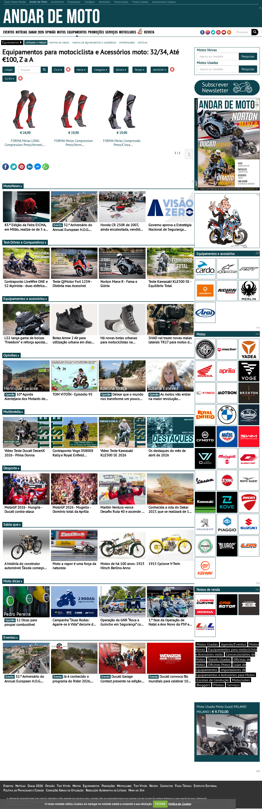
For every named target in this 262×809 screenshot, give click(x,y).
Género (121, 69)
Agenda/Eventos (233, 644)
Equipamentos (77, 32)
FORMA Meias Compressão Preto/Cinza (121, 143)
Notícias (21, 32)
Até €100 (159, 69)
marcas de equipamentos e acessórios (94, 42)
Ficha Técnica (183, 786)
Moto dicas (13, 581)
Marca (81, 69)
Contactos (166, 786)
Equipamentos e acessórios (25, 298)
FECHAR (160, 804)
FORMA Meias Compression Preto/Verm (73, 143)
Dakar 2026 (36, 32)
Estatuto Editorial (205, 786)
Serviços (111, 32)
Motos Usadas (207, 644)
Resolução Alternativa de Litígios (106, 790)
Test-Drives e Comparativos (25, 242)
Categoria (100, 69)
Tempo (139, 69)
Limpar (8, 69)
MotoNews (12, 186)
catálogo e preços (35, 42)
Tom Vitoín (63, 786)
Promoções (96, 32)
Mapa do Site (136, 790)
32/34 (9, 78)
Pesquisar (248, 56)
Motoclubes (127, 32)
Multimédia (13, 411)
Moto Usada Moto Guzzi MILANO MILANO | (227, 729)
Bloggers (203, 685)
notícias (142, 42)
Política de (179, 804)
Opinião (50, 32)
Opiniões (11, 355)
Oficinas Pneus (219, 664)
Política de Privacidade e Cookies (23, 790)
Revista (149, 32)
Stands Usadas (219, 659)
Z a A (58, 69)
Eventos (8, 32)
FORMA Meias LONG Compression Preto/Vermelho (25, 143)
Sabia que (12, 524)
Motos (61, 32)
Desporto (11, 468)
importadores (127, 42)
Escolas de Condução (213, 680)
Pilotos (218, 685)
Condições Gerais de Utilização (64, 790)
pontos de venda (59, 42)
